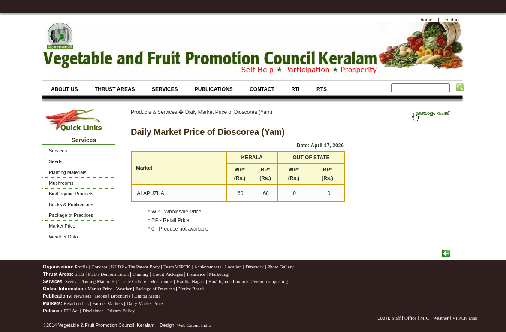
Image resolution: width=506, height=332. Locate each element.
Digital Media (147, 295)
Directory (255, 266)
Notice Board (191, 288)
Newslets (82, 295)
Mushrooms (61, 183)
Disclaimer (92, 310)
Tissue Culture (132, 281)
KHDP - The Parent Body (135, 266)
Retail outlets (75, 303)
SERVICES (165, 89)
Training (141, 274)
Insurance (196, 274)
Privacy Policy (121, 310)
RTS (321, 89)
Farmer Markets (108, 303)
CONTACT (262, 89)
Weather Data (63, 236)
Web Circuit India (194, 325)
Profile (81, 266)
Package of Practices (71, 215)
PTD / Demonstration (108, 274)
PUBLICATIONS (214, 89)
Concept (100, 266)
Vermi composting (270, 281)
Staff (397, 317)
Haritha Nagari (190, 281)
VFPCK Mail (465, 317)
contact (452, 19)
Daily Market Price (144, 303)
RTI (295, 89)
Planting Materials (67, 172)
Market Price (62, 225)
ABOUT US (64, 89)
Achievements (207, 266)
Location (233, 266)
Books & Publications (71, 204)
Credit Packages (167, 274)
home (427, 19)
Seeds (55, 161)
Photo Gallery (281, 266)
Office (410, 317)
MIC (424, 317)
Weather (124, 288)
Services (58, 150)
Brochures (120, 295)
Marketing (219, 274)
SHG (79, 274)
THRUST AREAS (115, 89)
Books (101, 295)
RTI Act (70, 310)
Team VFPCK (176, 266)
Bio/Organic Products (71, 193)
